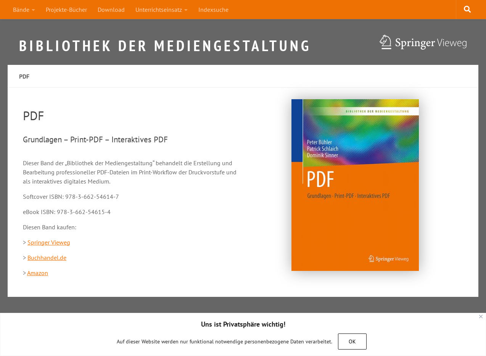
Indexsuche (213, 9)
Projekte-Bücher (66, 9)
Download (111, 9)
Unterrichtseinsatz (158, 9)
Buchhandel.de (46, 257)
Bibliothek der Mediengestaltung (165, 42)
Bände (21, 9)
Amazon (37, 273)
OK (352, 341)
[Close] (481, 316)
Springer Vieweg (48, 242)
